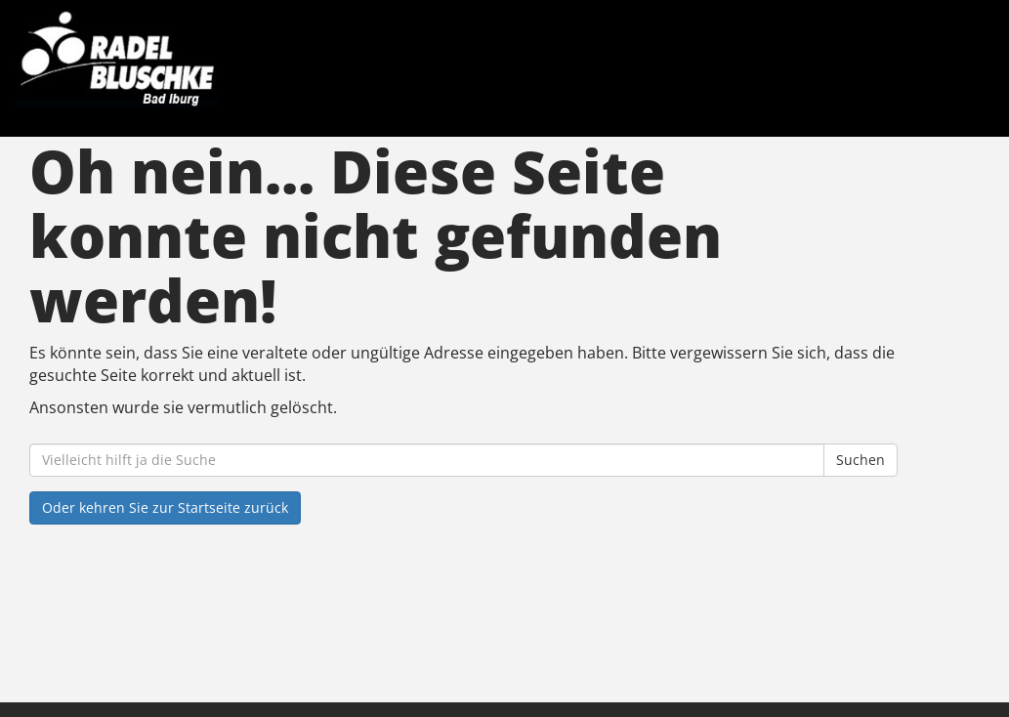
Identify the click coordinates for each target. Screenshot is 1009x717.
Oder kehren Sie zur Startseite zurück (165, 507)
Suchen (860, 459)
